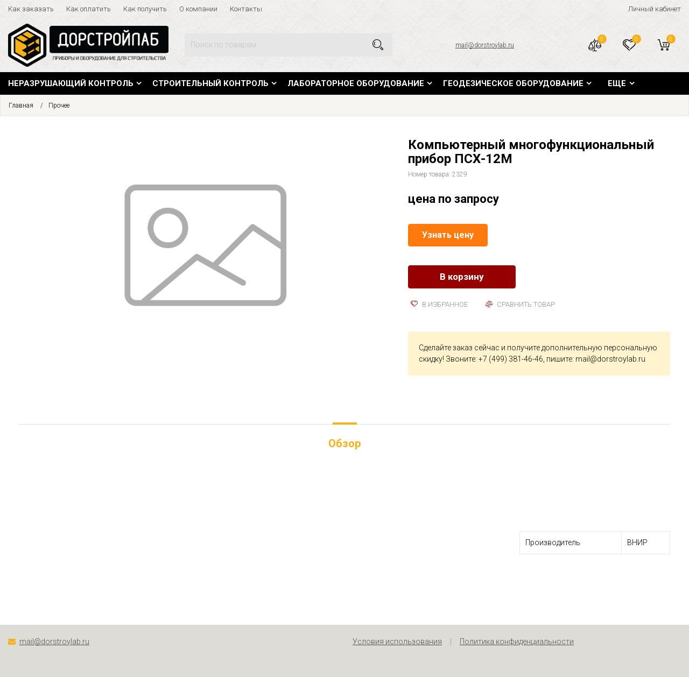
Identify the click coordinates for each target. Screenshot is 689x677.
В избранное (439, 304)
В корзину (462, 276)
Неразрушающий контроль (70, 83)
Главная (21, 105)
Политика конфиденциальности (517, 641)
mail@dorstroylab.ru (484, 45)
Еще (617, 83)
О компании (198, 9)
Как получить (145, 9)
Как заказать (31, 9)
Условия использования (397, 641)
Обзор (344, 443)
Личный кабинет (654, 9)
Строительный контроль (210, 83)
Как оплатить (88, 9)
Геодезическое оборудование (513, 83)
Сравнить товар (520, 304)
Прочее (58, 105)
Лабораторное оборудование (355, 83)
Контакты (246, 9)
